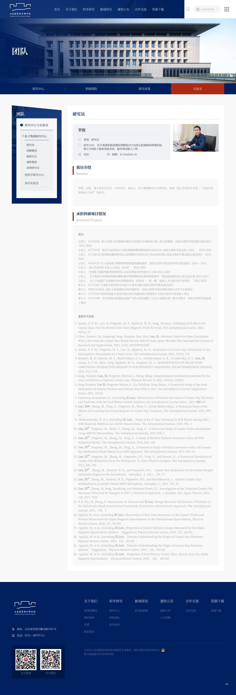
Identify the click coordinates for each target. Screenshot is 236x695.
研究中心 (38, 89)
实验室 (197, 89)
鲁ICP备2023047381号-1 (147, 650)
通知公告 (123, 9)
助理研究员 (33, 167)
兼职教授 (32, 162)
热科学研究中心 (34, 175)
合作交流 (141, 9)
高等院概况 (90, 610)
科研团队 (91, 89)
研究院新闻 (141, 610)
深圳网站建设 (217, 650)
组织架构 (89, 617)
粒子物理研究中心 (36, 136)
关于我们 (71, 9)
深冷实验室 (32, 183)
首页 (57, 9)
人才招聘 (165, 617)
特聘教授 (32, 150)
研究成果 (144, 89)
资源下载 (158, 9)
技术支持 (204, 650)
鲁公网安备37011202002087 (99, 654)
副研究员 (32, 156)
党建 (86, 624)
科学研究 (89, 9)
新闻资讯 (106, 9)
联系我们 (89, 631)
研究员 (30, 145)
